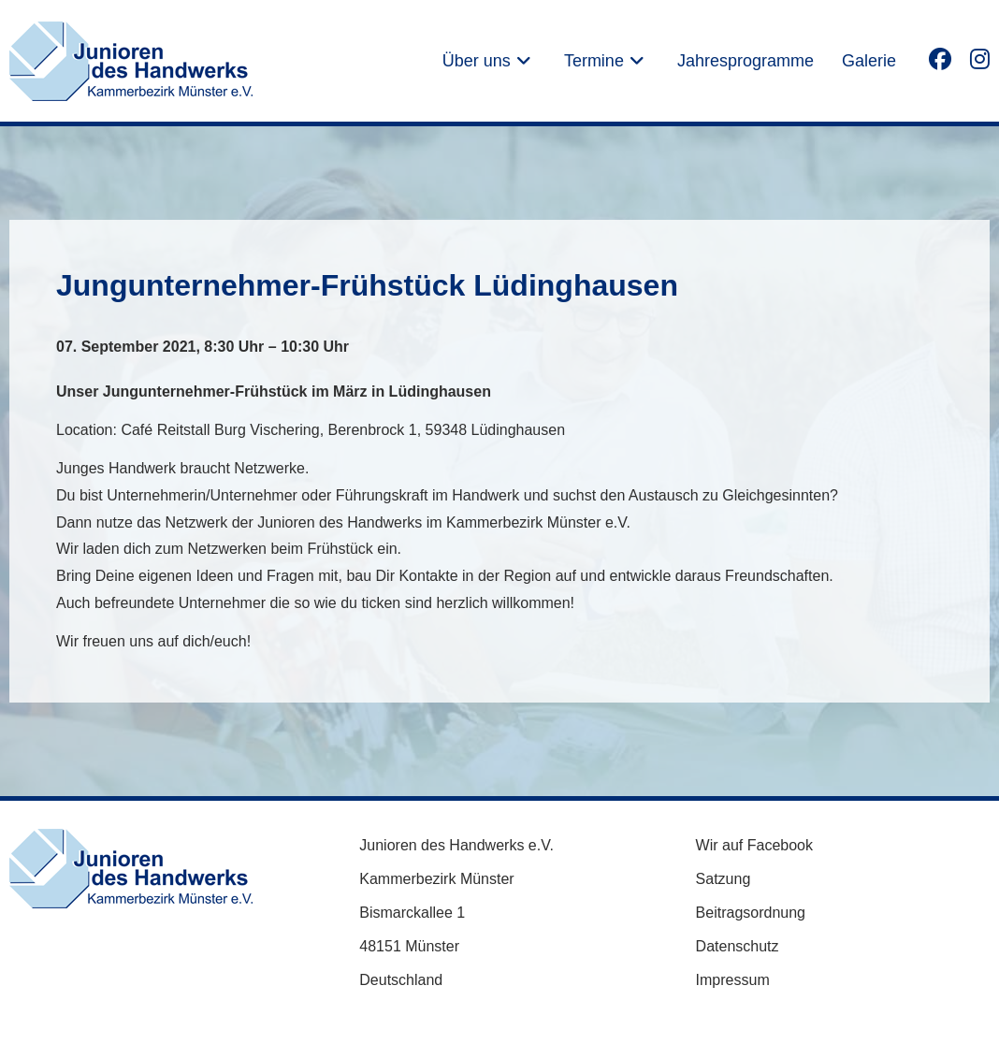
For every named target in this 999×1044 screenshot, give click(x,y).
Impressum (733, 980)
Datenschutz (737, 946)
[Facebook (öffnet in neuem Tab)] (940, 58)
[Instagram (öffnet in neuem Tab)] (980, 58)
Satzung (723, 879)
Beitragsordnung (750, 913)
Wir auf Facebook (754, 845)
